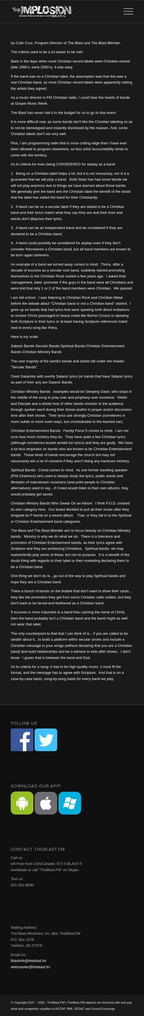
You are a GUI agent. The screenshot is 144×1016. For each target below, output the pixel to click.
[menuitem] (125, 11)
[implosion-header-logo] (60, 11)
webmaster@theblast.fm (30, 967)
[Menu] (125, 11)
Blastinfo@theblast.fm (28, 961)
